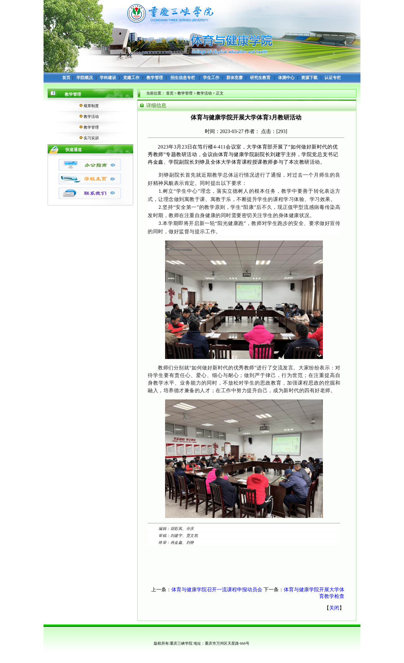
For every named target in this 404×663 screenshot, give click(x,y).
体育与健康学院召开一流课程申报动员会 (216, 589)
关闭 (334, 608)
